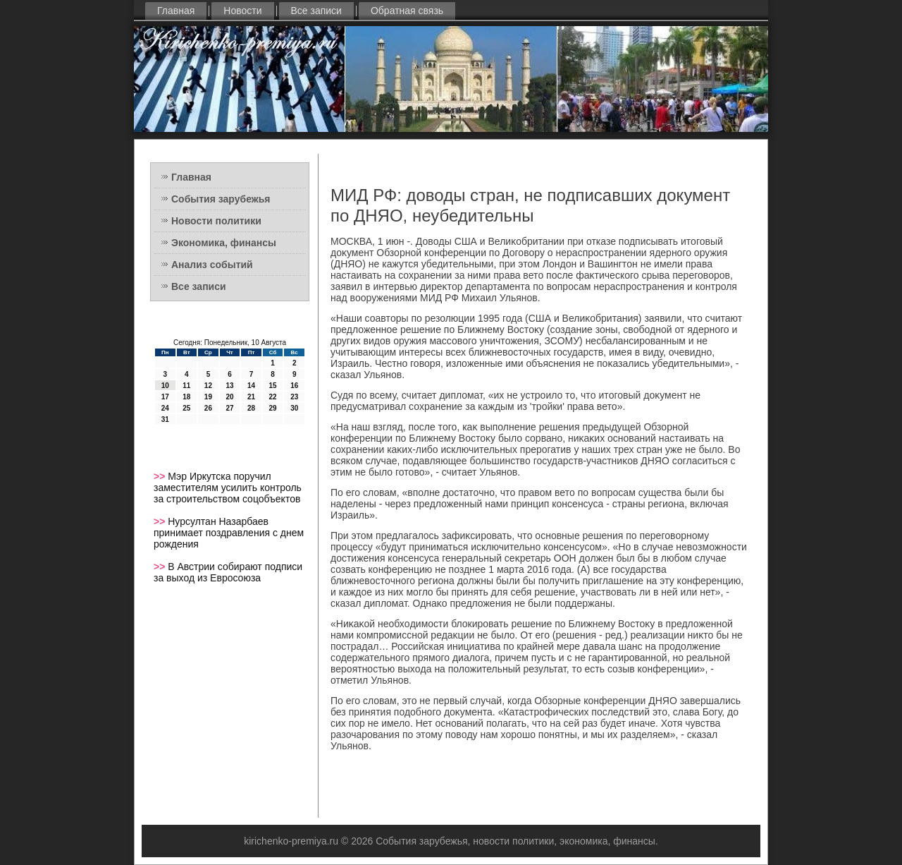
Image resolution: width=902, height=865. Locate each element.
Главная (175, 10)
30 (294, 408)
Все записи (316, 10)
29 (273, 408)
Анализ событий (212, 264)
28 (251, 408)
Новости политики (216, 220)
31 (165, 419)
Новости (242, 10)
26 (208, 408)
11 (186, 385)
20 (229, 397)
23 (294, 397)
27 (229, 408)
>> (161, 476)
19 (208, 397)
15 (273, 385)
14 (251, 385)
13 (229, 385)
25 (186, 408)
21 (251, 397)
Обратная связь (407, 10)
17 (165, 397)
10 (165, 385)
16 (294, 385)
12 (208, 385)
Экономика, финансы (223, 242)
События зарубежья (220, 199)
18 (186, 397)
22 (273, 397)
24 (165, 408)
